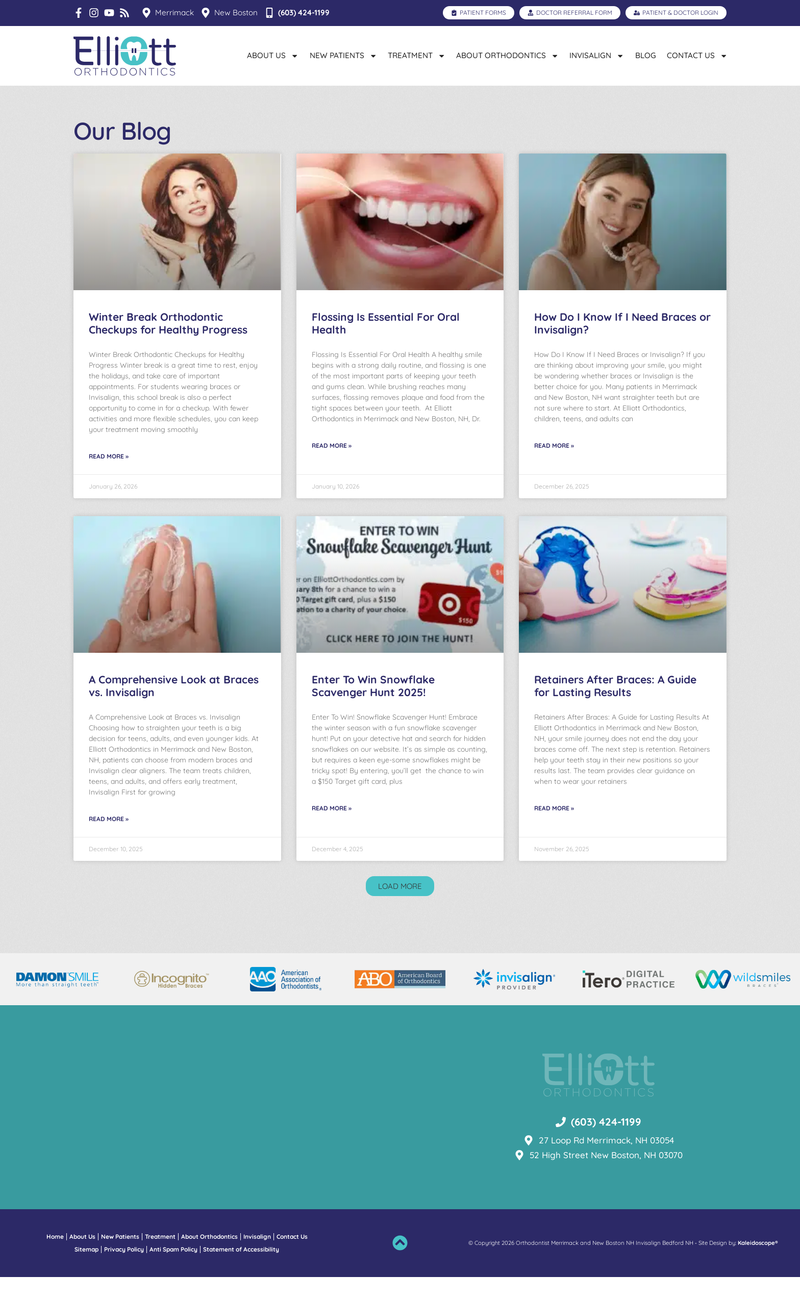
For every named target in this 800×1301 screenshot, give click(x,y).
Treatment (416, 56)
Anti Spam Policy (173, 1273)
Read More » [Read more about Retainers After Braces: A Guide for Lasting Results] (554, 831)
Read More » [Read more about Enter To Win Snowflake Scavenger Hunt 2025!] (332, 831)
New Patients (343, 56)
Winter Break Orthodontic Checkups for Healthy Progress (168, 347)
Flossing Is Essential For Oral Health (386, 347)
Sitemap (86, 1273)
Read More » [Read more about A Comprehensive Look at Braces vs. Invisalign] (109, 842)
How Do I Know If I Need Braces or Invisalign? (622, 347)
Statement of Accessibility (241, 1273)
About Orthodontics (507, 56)
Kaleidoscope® (758, 1266)
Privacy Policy (124, 1273)
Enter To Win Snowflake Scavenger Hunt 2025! (373, 710)
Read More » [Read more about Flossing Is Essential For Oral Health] (332, 469)
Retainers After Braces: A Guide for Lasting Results (615, 710)
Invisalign (596, 56)
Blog (645, 55)
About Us (272, 56)
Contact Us (697, 56)
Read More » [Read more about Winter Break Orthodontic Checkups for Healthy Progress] (109, 479)
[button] (400, 910)
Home (55, 1260)
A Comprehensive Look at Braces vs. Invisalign (174, 710)
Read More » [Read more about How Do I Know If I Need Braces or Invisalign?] (554, 469)
